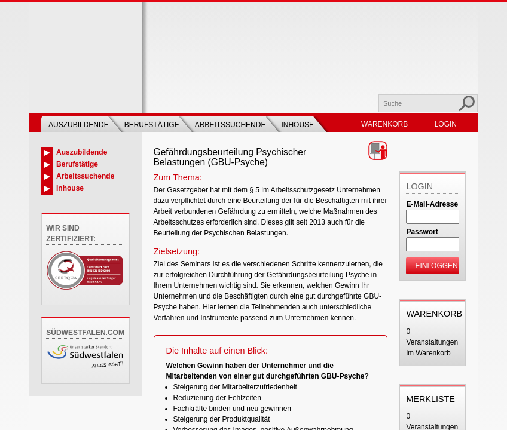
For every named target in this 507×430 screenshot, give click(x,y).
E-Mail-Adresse (432, 204)
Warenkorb (384, 124)
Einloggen (436, 266)
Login (446, 124)
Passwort (422, 232)
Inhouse (297, 125)
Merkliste (430, 399)
